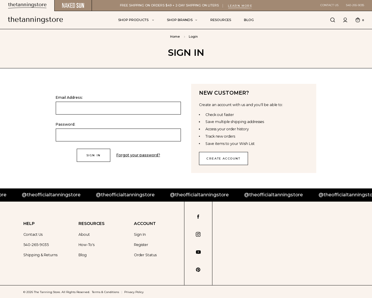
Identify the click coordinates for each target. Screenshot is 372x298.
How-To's (86, 244)
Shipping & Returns (40, 254)
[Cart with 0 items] (359, 20)
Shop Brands (182, 20)
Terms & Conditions (105, 291)
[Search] (333, 20)
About (84, 234)
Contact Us (329, 5)
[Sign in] (345, 20)
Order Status (145, 254)
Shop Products (136, 20)
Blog (249, 20)
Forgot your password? (138, 155)
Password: (65, 124)
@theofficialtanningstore (58, 194)
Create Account (223, 158)
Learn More (240, 5)
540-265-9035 (355, 5)
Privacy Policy (134, 291)
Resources (220, 20)
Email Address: (69, 97)
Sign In (140, 234)
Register (141, 244)
